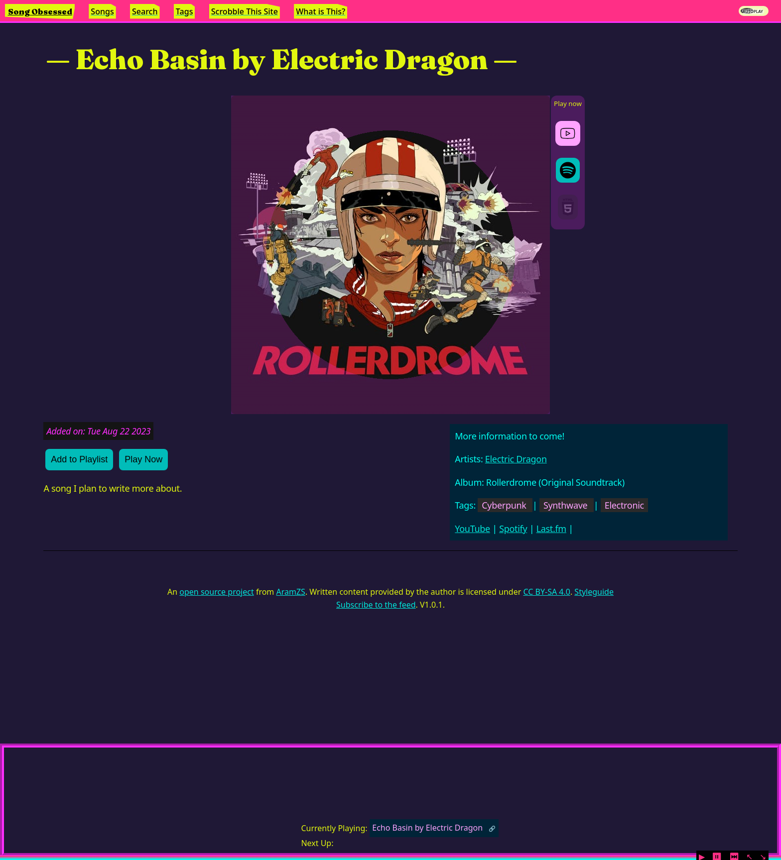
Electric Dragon (516, 459)
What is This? (320, 11)
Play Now (143, 459)
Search (144, 11)
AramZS (290, 591)
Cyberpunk (504, 505)
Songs (102, 11)
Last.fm (551, 529)
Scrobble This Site (244, 11)
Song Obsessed (40, 11)
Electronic (624, 505)
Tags (184, 11)
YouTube (472, 529)
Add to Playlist (79, 459)
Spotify (513, 529)
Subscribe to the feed (375, 604)
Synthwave (565, 505)
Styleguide (594, 591)
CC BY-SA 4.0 (546, 591)
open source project (216, 591)
